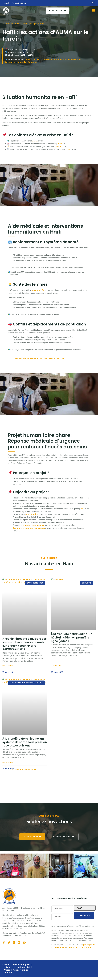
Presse (7, 970)
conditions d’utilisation (79, 947)
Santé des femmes (72, 59)
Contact (8, 972)
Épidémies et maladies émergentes (22, 62)
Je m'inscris (84, 915)
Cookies (6, 964)
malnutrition (32, 514)
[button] (93, 3)
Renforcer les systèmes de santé (29, 528)
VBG (82, 508)
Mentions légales (21, 964)
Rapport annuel (20, 970)
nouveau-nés (37, 290)
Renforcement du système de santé (43, 59)
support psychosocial (34, 525)
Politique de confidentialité (17, 967)
